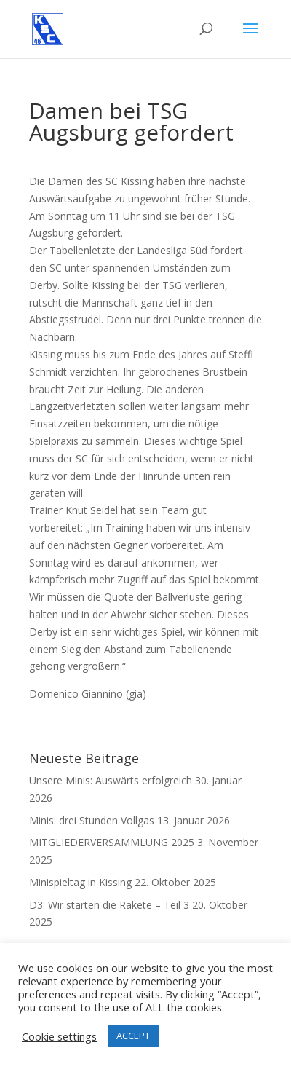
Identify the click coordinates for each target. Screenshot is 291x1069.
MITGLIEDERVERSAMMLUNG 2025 (111, 842)
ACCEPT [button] (133, 1035)
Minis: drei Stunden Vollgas (91, 820)
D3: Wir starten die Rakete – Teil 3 (109, 905)
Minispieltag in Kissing (80, 882)
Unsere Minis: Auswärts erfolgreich (110, 780)
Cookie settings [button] (59, 1036)
